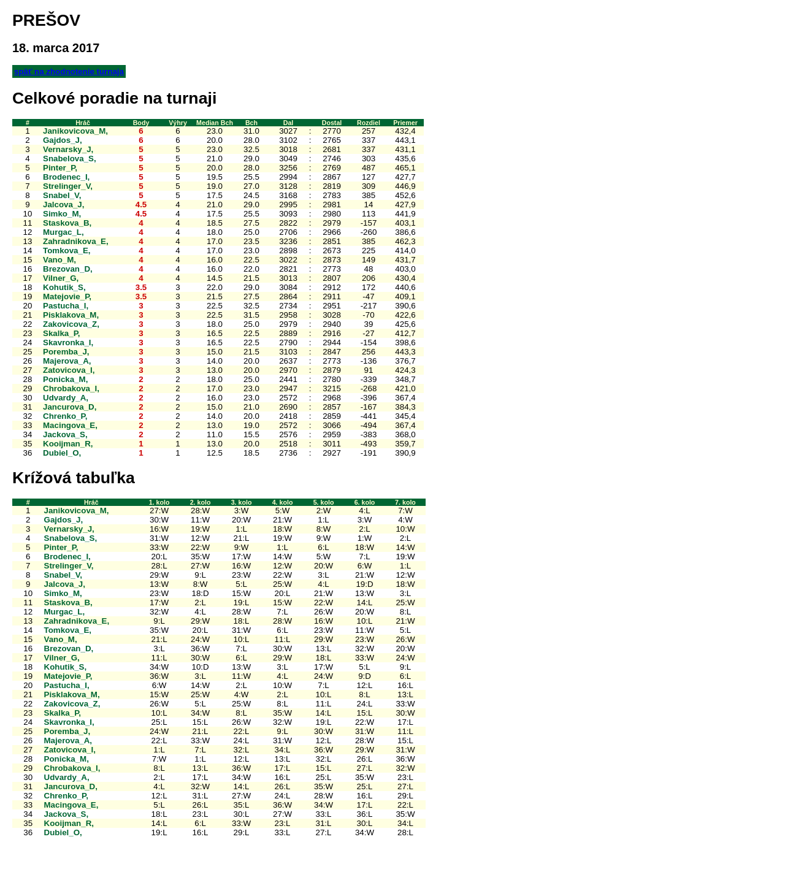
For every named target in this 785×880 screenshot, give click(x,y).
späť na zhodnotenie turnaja (69, 71)
